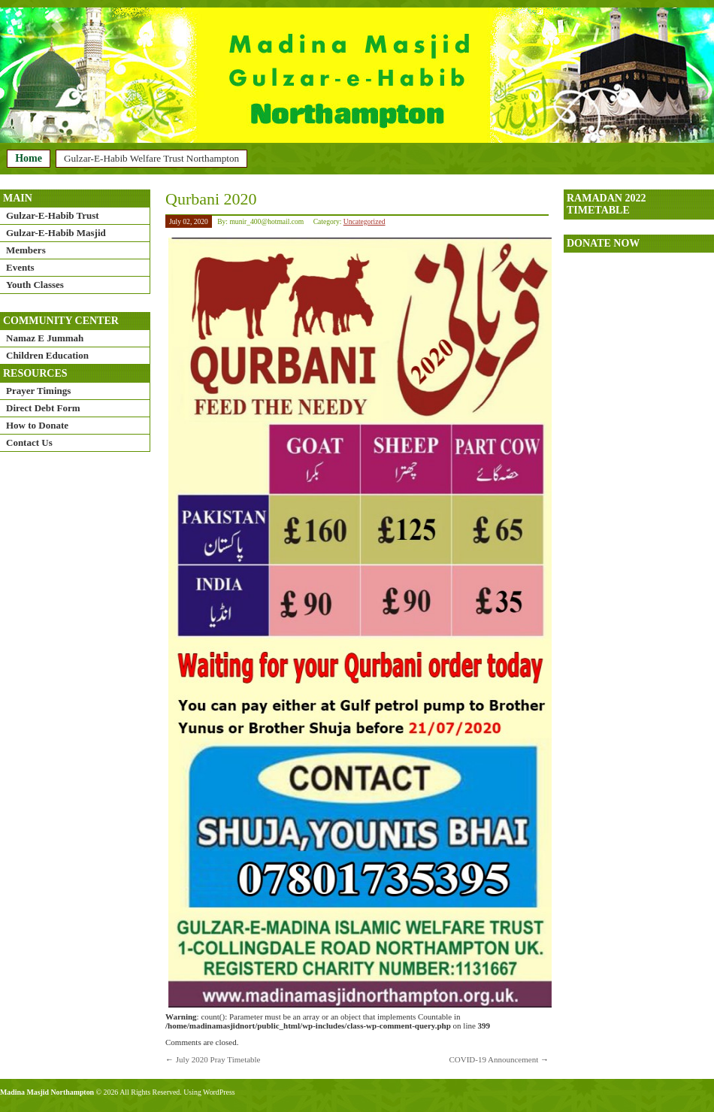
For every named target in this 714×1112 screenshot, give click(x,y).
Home (28, 158)
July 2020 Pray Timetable (218, 1059)
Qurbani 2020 (211, 198)
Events (20, 267)
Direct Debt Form (43, 408)
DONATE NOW (603, 243)
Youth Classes (35, 284)
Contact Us (29, 442)
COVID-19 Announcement (493, 1059)
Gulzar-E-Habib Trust (52, 215)
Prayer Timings (38, 390)
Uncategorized (364, 221)
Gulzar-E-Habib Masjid (56, 232)
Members (26, 250)
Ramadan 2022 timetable (606, 204)
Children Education (47, 355)
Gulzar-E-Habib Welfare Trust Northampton (151, 158)
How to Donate (37, 425)
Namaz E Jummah (44, 338)
